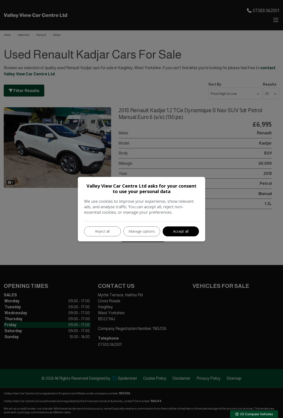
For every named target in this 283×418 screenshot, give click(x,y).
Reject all (102, 231)
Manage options (142, 231)
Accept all (181, 231)
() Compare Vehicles (254, 414)
